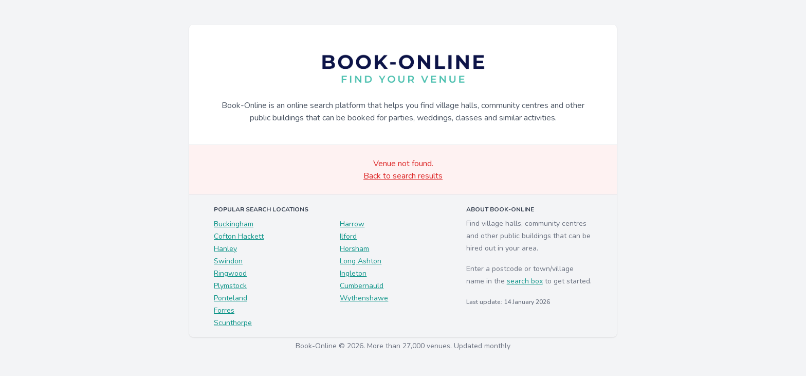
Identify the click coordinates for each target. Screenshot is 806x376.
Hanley (225, 249)
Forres (224, 310)
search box (525, 281)
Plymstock (230, 286)
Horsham (354, 249)
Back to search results (403, 176)
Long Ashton (360, 261)
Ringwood (230, 273)
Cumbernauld (361, 286)
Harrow (352, 224)
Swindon (228, 261)
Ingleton (353, 273)
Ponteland (230, 298)
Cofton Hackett (239, 236)
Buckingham (233, 224)
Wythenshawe (364, 298)
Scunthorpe (233, 323)
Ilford (348, 236)
